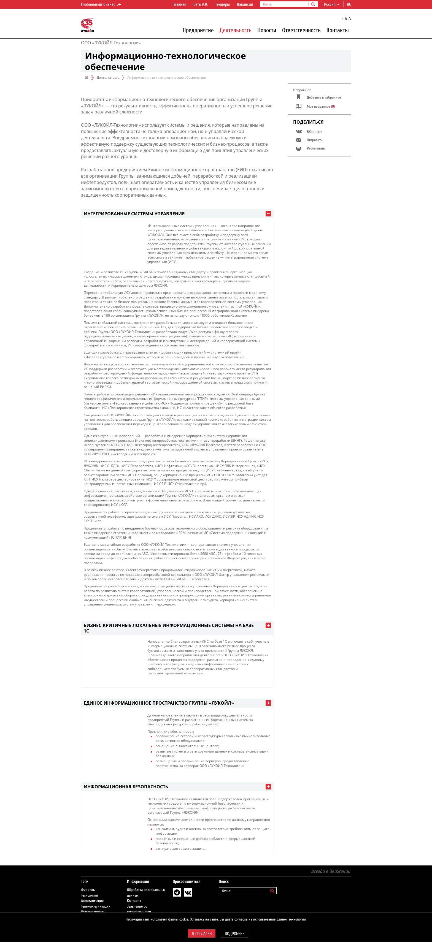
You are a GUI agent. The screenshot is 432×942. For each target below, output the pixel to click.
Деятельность (236, 30)
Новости (266, 30)
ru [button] (349, 4)
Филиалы (88, 890)
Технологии (89, 895)
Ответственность (301, 30)
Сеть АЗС (200, 4)
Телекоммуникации (95, 906)
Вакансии (245, 4)
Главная (179, 4)
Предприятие (198, 30)
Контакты (337, 30)
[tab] (177, 214)
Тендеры (222, 4)
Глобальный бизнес (101, 4)
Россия (331, 4)
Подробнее (234, 933)
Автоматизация (92, 901)
